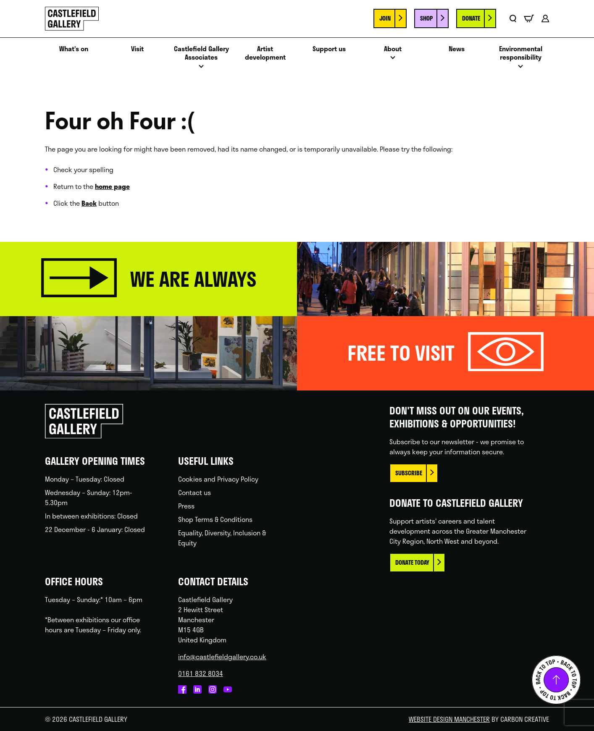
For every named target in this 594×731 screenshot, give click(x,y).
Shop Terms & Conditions (215, 519)
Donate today (412, 562)
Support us (329, 49)
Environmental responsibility (520, 53)
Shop (426, 18)
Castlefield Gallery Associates (201, 53)
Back (89, 203)
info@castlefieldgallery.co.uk (222, 656)
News (457, 49)
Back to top (556, 679)
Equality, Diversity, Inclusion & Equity (222, 537)
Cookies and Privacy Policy (218, 479)
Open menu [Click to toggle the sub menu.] (201, 68)
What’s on (73, 49)
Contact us (194, 492)
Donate (471, 18)
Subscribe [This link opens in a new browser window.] (408, 473)
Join (385, 18)
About (393, 49)
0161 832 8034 (200, 673)
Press (186, 505)
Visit (137, 49)
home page (112, 186)
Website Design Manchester (449, 719)
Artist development (265, 53)
